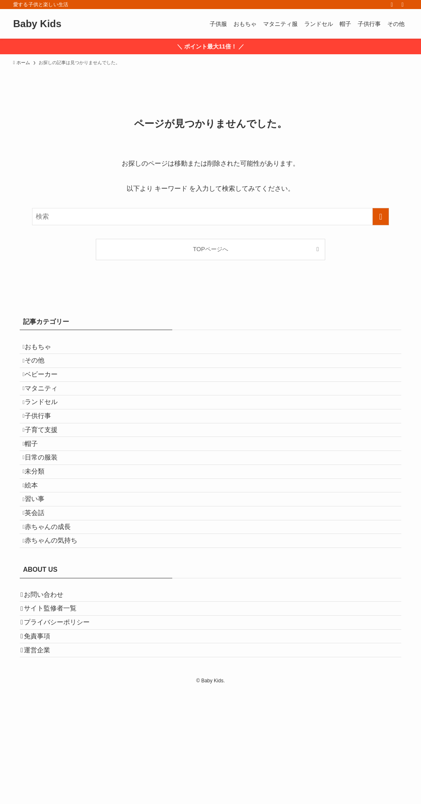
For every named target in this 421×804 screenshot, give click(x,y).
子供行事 (44, 446)
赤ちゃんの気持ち (57, 622)
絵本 (37, 544)
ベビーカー (47, 388)
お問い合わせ (49, 681)
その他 (41, 368)
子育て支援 (47, 466)
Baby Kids (37, 24)
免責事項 (43, 740)
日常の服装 (47, 505)
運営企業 (43, 759)
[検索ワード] (210, 216)
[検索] (402, 4)
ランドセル (47, 427)
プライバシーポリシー (62, 720)
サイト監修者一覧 (56, 701)
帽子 (37, 485)
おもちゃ (44, 349)
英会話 (41, 583)
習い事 (41, 563)
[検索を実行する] (380, 216)
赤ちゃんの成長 (54, 602)
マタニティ (47, 407)
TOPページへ (210, 249)
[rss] (391, 4)
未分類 (41, 524)
